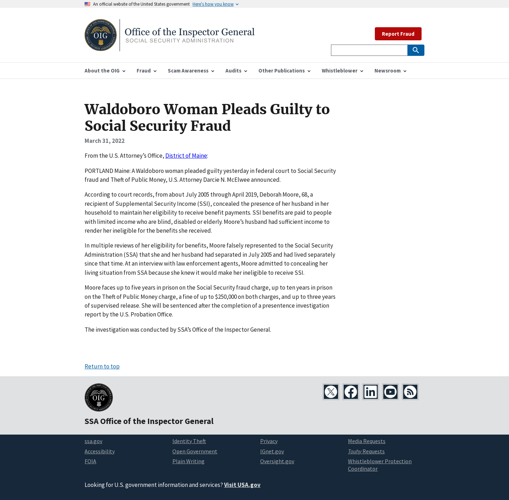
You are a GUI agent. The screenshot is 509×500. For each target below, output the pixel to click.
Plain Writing (188, 461)
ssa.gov (93, 440)
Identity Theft (189, 440)
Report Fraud (398, 33)
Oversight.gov (277, 461)
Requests (366, 451)
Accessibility (100, 451)
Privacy (269, 440)
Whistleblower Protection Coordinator (380, 465)
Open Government (194, 451)
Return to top (102, 366)
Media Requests (366, 440)
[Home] (169, 46)
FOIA (90, 461)
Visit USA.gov (242, 485)
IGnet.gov (272, 451)
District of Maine (186, 155)
